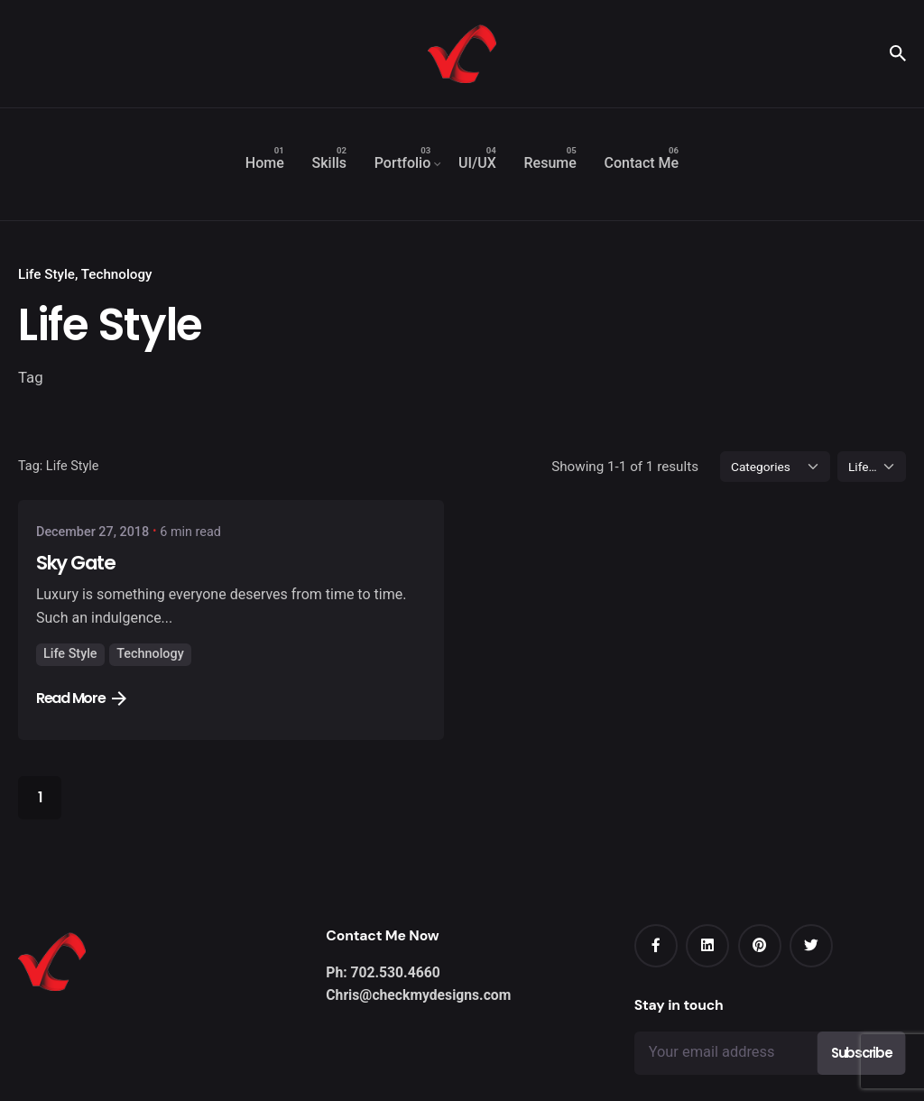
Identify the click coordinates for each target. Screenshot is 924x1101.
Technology (116, 274)
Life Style (46, 274)
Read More (81, 698)
